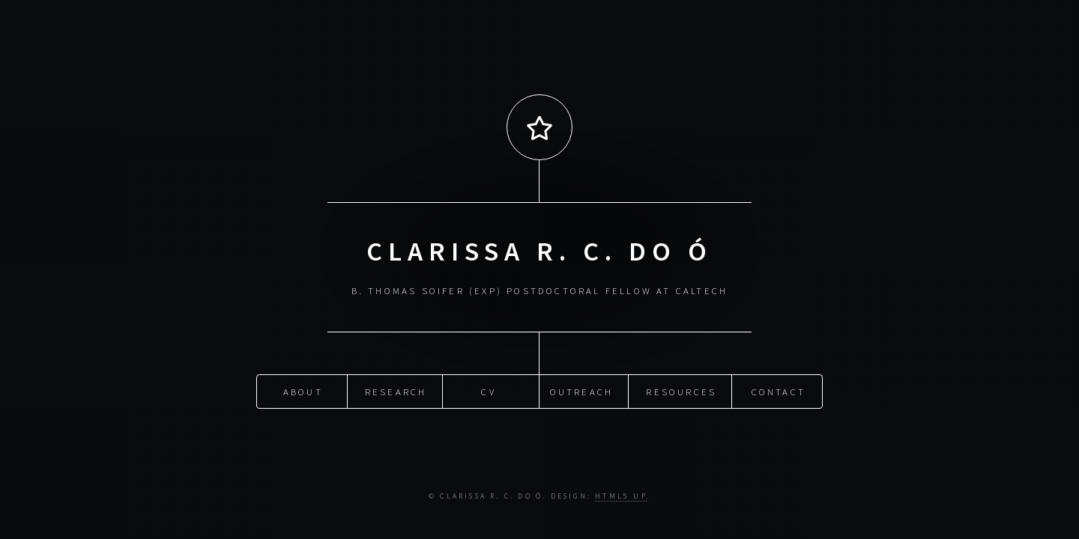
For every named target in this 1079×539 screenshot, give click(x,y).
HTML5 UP (621, 496)
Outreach (582, 391)
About (303, 391)
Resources (681, 391)
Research (396, 391)
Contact (779, 391)
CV (488, 391)
